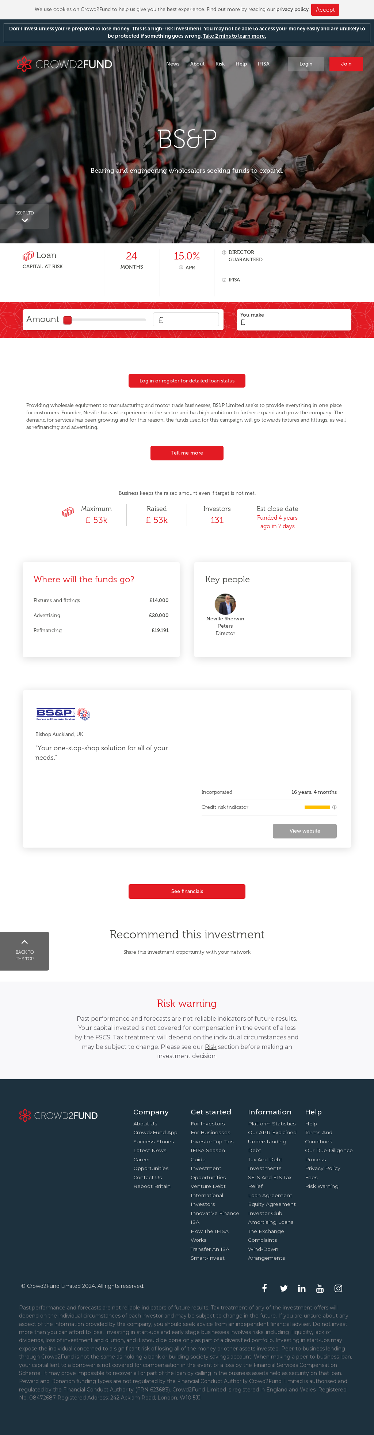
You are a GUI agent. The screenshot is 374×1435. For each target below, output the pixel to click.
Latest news (150, 1150)
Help (241, 64)
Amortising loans (271, 1222)
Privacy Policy (322, 1168)
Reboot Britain (152, 1186)
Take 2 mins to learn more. (234, 36)
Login (305, 64)
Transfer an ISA (210, 1249)
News (172, 64)
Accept (325, 9)
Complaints (262, 1240)
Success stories (153, 1141)
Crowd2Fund (64, 63)
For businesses (210, 1132)
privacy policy (292, 9)
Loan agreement (270, 1195)
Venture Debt (208, 1186)
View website (305, 831)
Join (346, 64)
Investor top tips (212, 1141)
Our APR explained (272, 1132)
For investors (208, 1123)
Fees (311, 1177)
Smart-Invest (208, 1258)
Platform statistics (272, 1123)
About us (145, 1123)
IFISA (264, 64)
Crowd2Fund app (155, 1132)
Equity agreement (272, 1204)
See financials (187, 891)
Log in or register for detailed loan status (187, 381)
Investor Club (265, 1213)
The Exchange (266, 1231)
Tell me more (187, 453)
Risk (220, 64)
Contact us (147, 1177)
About (197, 64)
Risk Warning (322, 1186)
